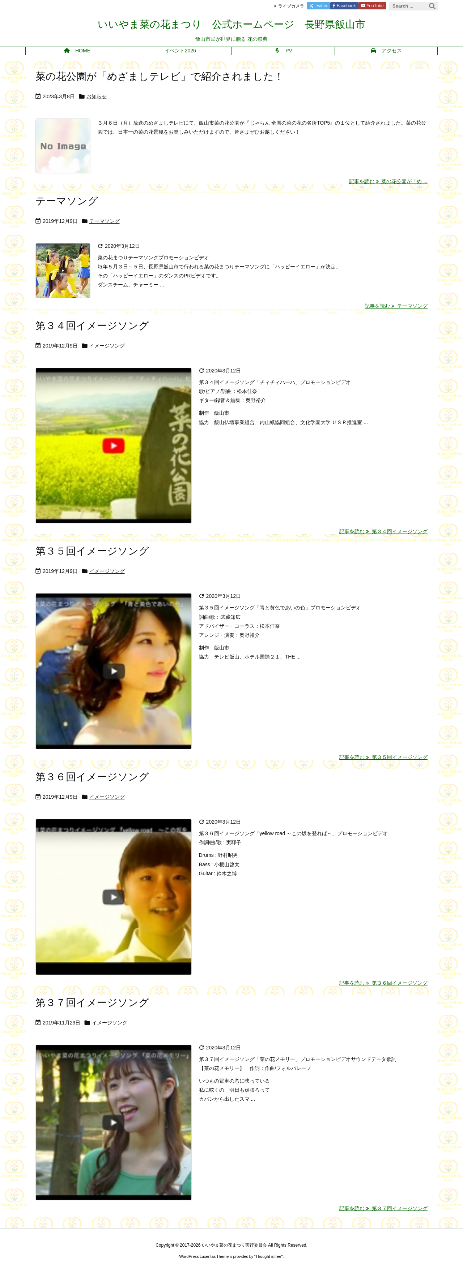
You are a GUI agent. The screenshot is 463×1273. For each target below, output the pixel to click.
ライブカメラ (291, 6)
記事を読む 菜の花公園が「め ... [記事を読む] (388, 181)
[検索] (432, 6)
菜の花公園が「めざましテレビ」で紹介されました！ (159, 76)
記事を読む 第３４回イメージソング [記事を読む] (383, 531)
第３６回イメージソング (92, 776)
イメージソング (107, 346)
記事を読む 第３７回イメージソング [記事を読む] (383, 1208)
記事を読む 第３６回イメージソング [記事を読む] (383, 983)
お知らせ (96, 96)
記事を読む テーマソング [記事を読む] (396, 306)
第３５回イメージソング (92, 551)
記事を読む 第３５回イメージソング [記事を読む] (383, 757)
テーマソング (66, 201)
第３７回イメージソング (92, 1002)
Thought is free (268, 1256)
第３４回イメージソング (92, 325)
